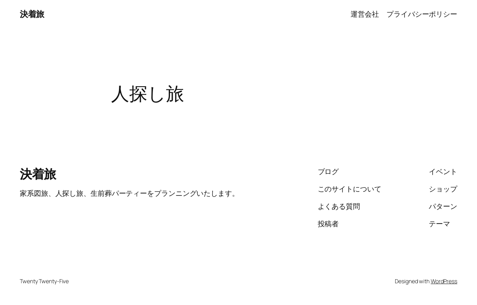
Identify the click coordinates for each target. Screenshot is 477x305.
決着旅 (32, 13)
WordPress (444, 281)
